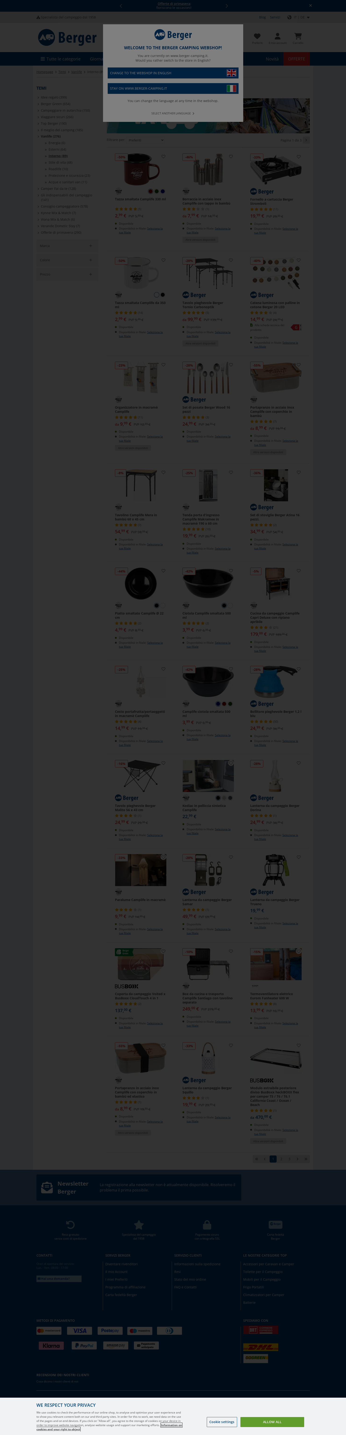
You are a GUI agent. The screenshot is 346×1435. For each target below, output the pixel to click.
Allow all (272, 1422)
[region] (173, 1416)
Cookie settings (222, 1422)
